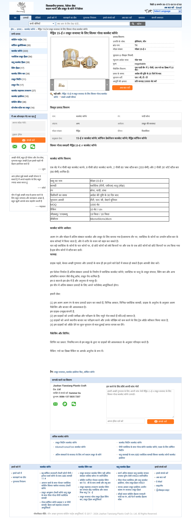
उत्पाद (19, 29)
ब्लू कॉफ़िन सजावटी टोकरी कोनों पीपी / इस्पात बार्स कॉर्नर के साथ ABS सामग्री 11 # (57, 476)
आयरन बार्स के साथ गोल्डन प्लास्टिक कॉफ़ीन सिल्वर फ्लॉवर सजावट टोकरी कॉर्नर (56, 486)
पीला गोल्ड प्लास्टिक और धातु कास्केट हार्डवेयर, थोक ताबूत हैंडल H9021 (133, 481)
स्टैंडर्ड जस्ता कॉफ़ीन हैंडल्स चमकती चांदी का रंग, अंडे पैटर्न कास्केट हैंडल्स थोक (132, 497)
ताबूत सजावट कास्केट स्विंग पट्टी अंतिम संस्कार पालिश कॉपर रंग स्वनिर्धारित (95, 474)
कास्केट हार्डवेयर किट (74, 372)
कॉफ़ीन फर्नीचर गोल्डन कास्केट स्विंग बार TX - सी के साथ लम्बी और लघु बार (95, 481)
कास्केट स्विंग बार (18, 73)
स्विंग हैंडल (15, 68)
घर (15, 17)
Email (179, 7)
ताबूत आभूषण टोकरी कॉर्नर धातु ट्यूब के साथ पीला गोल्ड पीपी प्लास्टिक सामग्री (56, 495)
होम (12, 29)
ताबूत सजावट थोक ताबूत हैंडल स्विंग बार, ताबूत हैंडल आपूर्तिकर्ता (94, 498)
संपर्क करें (28, 140)
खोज (139, 23)
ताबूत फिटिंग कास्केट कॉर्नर (66, 442)
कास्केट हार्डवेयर (17, 96)
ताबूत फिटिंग (16, 79)
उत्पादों (25, 17)
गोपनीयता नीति (40, 514)
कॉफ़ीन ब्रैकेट (16, 102)
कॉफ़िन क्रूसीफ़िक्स (18, 45)
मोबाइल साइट (162, 490)
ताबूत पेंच (15, 85)
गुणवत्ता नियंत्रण (89, 17)
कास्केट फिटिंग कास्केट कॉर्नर (130, 442)
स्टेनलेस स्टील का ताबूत (20, 107)
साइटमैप (159, 486)
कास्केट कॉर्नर (29, 29)
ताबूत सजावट (59, 372)
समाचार (142, 17)
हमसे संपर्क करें (109, 17)
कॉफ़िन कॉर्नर (89, 372)
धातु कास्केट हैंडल (18, 62)
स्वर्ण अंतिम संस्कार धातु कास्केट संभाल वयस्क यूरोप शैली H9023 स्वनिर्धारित (133, 474)
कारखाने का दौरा (70, 17)
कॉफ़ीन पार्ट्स (16, 39)
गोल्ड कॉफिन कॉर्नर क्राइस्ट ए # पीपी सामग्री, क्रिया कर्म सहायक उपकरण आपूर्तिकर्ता (55, 505)
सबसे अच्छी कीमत (68, 97)
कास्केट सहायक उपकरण (21, 90)
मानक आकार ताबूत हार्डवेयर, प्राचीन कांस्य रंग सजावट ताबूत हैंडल (132, 488)
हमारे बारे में (51, 17)
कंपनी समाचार (157, 17)
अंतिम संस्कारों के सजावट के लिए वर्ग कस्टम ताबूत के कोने (78, 454)
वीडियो (38, 17)
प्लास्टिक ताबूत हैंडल (19, 56)
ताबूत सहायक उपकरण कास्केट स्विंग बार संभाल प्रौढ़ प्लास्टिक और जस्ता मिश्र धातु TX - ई (94, 490)
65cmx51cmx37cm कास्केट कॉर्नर (70, 447)
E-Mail (159, 481)
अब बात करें (169, 7)
